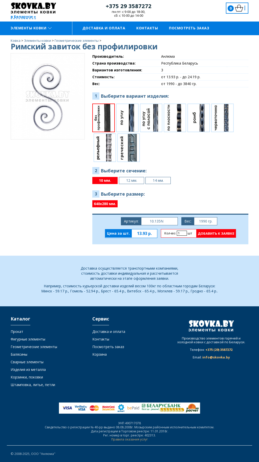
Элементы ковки (31, 28)
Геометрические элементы (34, 346)
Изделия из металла (28, 369)
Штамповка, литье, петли (33, 384)
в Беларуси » (23, 17)
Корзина (99, 354)
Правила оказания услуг (129, 439)
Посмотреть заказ (189, 28)
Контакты (147, 28)
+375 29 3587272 (129, 6)
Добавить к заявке (216, 233)
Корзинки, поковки (27, 377)
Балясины (19, 354)
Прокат (17, 331)
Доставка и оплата (103, 28)
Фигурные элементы (28, 339)
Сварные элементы (27, 361)
